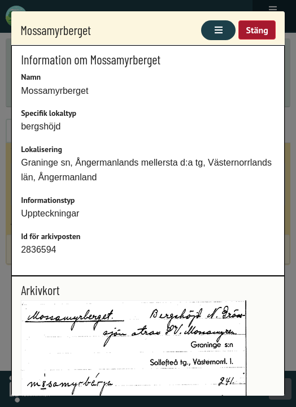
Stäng (257, 30)
